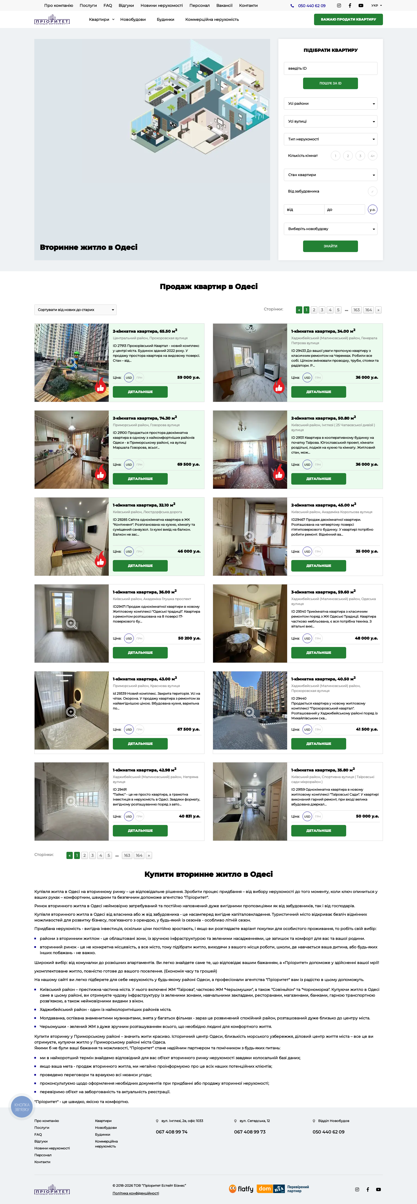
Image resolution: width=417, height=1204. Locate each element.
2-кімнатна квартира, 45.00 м (323, 505)
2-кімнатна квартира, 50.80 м (323, 418)
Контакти (248, 5)
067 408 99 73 (249, 1132)
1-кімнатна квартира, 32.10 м (144, 505)
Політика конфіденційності (136, 1193)
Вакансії (224, 5)
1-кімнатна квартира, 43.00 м (145, 679)
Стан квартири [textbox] (302, 175)
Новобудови (133, 19)
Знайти (330, 246)
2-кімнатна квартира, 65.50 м (145, 331)
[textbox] (330, 229)
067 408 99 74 (171, 1132)
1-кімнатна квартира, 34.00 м (323, 331)
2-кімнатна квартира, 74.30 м (145, 418)
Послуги (88, 5)
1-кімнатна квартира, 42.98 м (144, 770)
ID (115, 433)
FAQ (107, 5)
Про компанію (58, 5)
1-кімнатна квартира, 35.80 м (323, 770)
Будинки (165, 19)
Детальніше (140, 392)
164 (368, 309)
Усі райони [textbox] (298, 103)
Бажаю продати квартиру (348, 19)
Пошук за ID (331, 83)
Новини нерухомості (162, 5)
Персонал (199, 5)
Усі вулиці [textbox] (297, 121)
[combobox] (330, 103)
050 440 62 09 (312, 5)
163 (357, 309)
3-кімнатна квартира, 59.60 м (323, 592)
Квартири (99, 19)
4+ (373, 156)
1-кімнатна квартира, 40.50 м (323, 679)
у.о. (373, 210)
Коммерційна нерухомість (212, 19)
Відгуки (126, 5)
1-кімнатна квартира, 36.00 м (145, 592)
